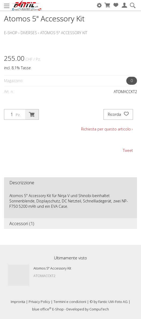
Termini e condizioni (70, 301)
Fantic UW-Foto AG (113, 301)
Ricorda (118, 114)
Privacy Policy (39, 301)
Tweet (128, 150)
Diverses (29, 32)
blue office (41, 309)
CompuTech (99, 309)
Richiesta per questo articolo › (107, 129)
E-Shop (10, 32)
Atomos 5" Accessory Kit (63, 32)
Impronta (18, 301)
